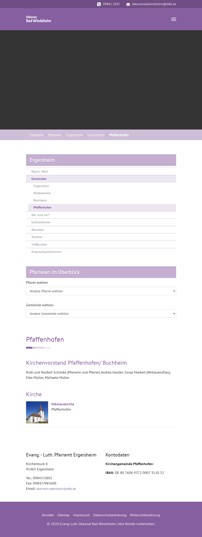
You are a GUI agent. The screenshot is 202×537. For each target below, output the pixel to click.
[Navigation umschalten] (173, 19)
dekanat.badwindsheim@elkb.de (151, 4)
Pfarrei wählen (37, 282)
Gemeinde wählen (39, 305)
